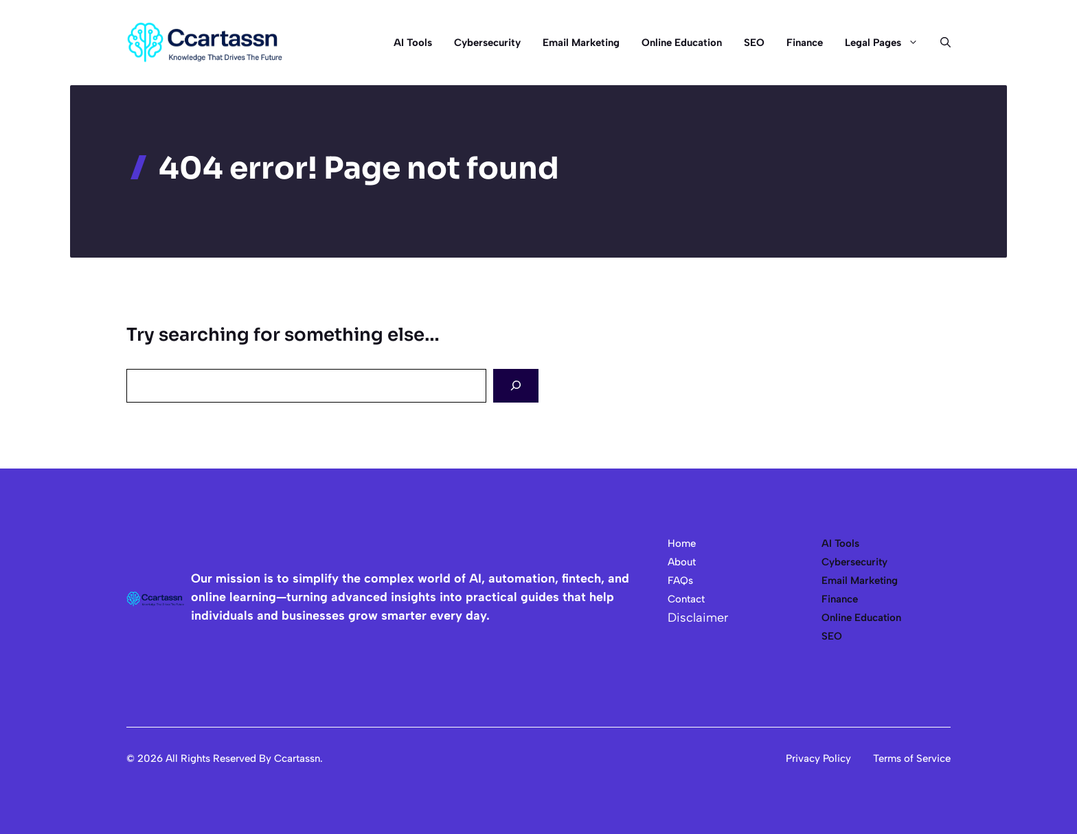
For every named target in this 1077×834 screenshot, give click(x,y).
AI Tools (413, 42)
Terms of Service (912, 758)
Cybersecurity (487, 42)
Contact (686, 599)
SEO (754, 42)
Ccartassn (297, 758)
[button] (940, 42)
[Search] (515, 386)
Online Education (682, 42)
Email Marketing (581, 42)
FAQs (680, 580)
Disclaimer (698, 617)
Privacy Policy (818, 758)
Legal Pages (887, 42)
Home (682, 543)
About (682, 562)
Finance (804, 42)
